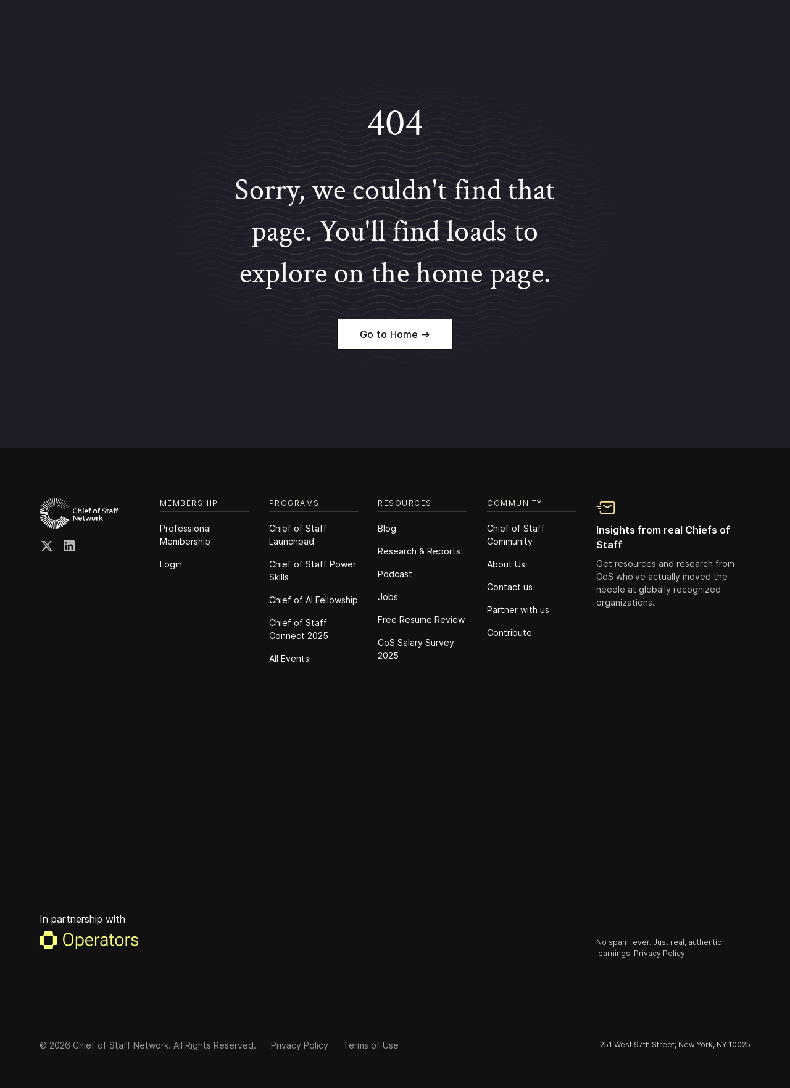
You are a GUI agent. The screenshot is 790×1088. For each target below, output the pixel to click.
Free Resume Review (421, 619)
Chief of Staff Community (516, 534)
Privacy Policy (299, 1045)
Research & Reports (419, 551)
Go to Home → (395, 334)
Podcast (395, 574)
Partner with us (518, 609)
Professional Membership (185, 534)
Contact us (510, 587)
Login (171, 564)
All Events (289, 658)
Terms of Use (371, 1045)
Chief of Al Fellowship (313, 600)
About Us (506, 564)
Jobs (388, 596)
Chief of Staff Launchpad (298, 534)
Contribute (509, 632)
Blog (387, 528)
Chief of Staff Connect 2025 (298, 629)
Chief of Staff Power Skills (312, 570)
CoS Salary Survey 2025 (416, 649)
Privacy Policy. (660, 953)
